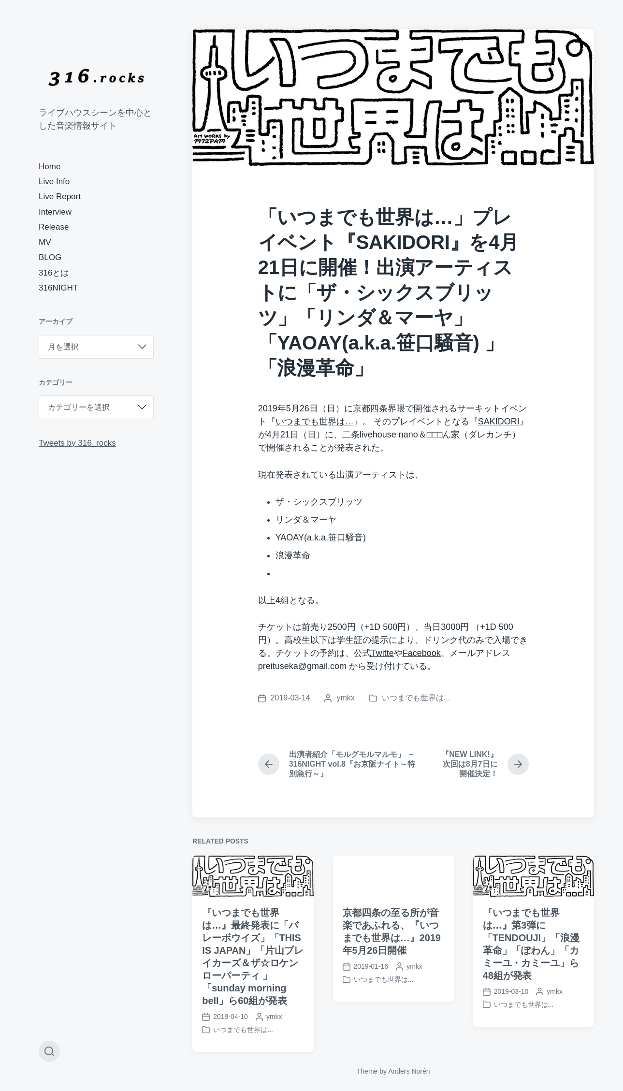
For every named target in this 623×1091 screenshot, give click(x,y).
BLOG (50, 257)
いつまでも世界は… (314, 421)
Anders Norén (409, 1071)
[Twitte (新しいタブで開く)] (382, 653)
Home (49, 166)
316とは (54, 272)
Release (54, 227)
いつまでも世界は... (416, 698)
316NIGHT (58, 287)
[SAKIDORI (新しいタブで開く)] (499, 421)
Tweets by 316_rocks (77, 443)
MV (45, 242)
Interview (55, 212)
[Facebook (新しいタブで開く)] (422, 653)
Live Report (60, 196)
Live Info (54, 181)
